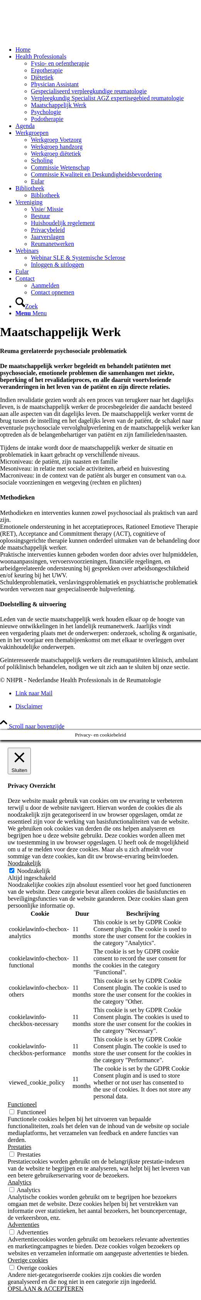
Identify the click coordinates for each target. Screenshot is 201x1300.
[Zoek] (26, 306)
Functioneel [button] (22, 1104)
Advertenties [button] (23, 1224)
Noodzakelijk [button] (24, 863)
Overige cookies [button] (28, 1260)
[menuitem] (108, 49)
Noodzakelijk (33, 871)
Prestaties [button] (19, 1147)
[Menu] (31, 313)
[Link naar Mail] (33, 693)
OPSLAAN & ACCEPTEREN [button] (45, 1288)
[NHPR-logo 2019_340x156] (58, 36)
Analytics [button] (19, 1182)
